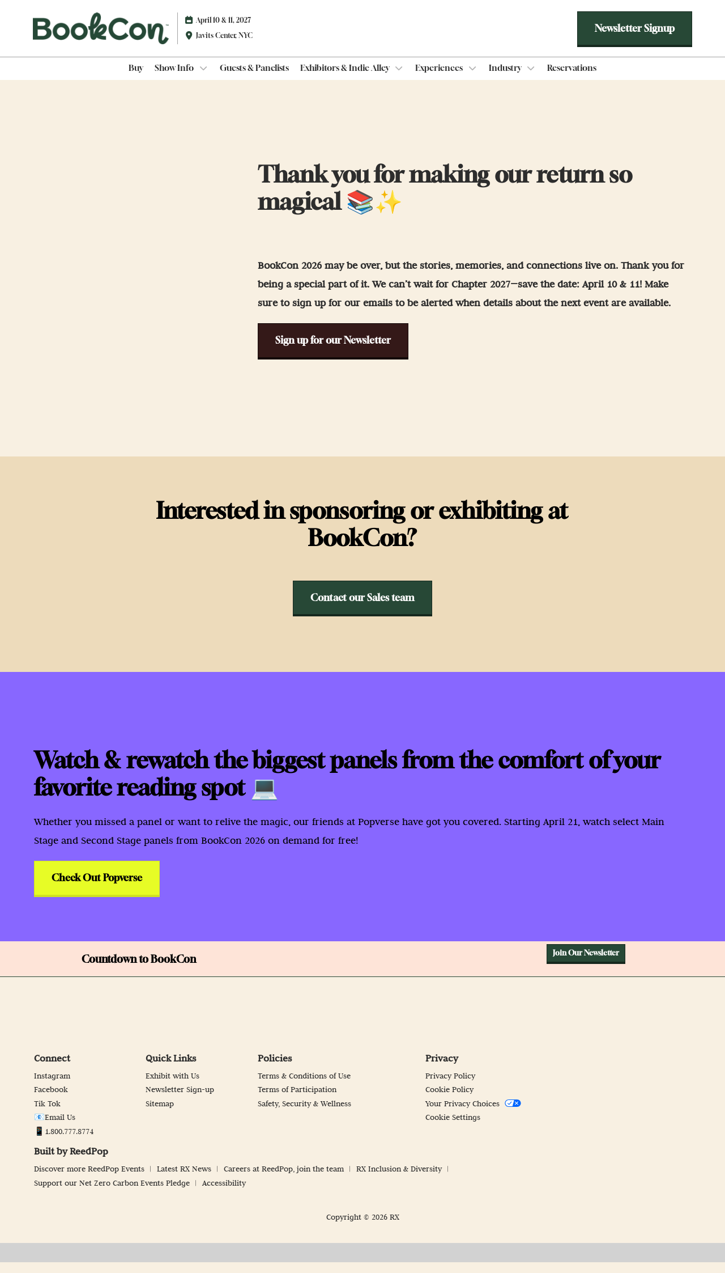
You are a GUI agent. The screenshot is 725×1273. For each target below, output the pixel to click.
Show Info (175, 78)
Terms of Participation (297, 1100)
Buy (136, 78)
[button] (634, 39)
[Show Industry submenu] (531, 79)
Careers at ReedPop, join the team (285, 1179)
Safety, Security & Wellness (304, 1114)
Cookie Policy (449, 1100)
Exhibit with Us (172, 1086)
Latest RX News (185, 1179)
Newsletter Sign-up (180, 1100)
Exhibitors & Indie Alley (345, 78)
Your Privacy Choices (473, 1114)
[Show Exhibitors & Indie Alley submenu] (399, 79)
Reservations (571, 78)
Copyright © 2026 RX (362, 1228)
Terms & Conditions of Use (304, 1086)
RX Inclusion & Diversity (400, 1179)
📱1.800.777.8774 (63, 1142)
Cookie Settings (452, 1128)
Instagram (52, 1086)
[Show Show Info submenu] (203, 79)
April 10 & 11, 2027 (223, 31)
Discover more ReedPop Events (90, 1179)
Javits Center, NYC (224, 46)
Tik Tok (47, 1114)
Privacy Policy (450, 1086)
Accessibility (224, 1194)
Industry (506, 78)
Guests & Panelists (254, 78)
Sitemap (160, 1114)
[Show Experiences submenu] (472, 79)
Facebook (51, 1100)
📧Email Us (54, 1128)
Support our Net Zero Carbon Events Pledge (113, 1194)
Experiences (439, 78)
